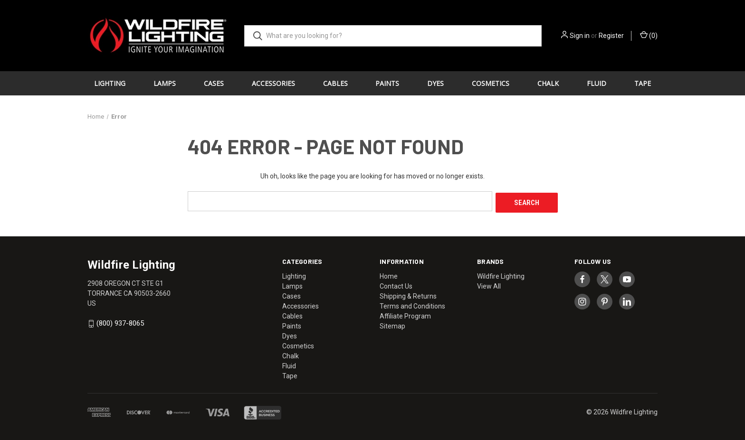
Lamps (164, 83)
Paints (387, 83)
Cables (335, 83)
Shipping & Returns (408, 294)
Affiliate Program (405, 314)
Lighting (109, 83)
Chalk (548, 83)
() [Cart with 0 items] (649, 35)
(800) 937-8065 (120, 322)
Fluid (596, 83)
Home (389, 274)
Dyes (435, 83)
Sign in (580, 35)
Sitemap (392, 324)
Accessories (273, 83)
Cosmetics (490, 83)
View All (489, 284)
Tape (642, 83)
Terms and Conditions (412, 304)
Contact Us (396, 284)
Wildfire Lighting (501, 274)
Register (611, 35)
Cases (214, 83)
